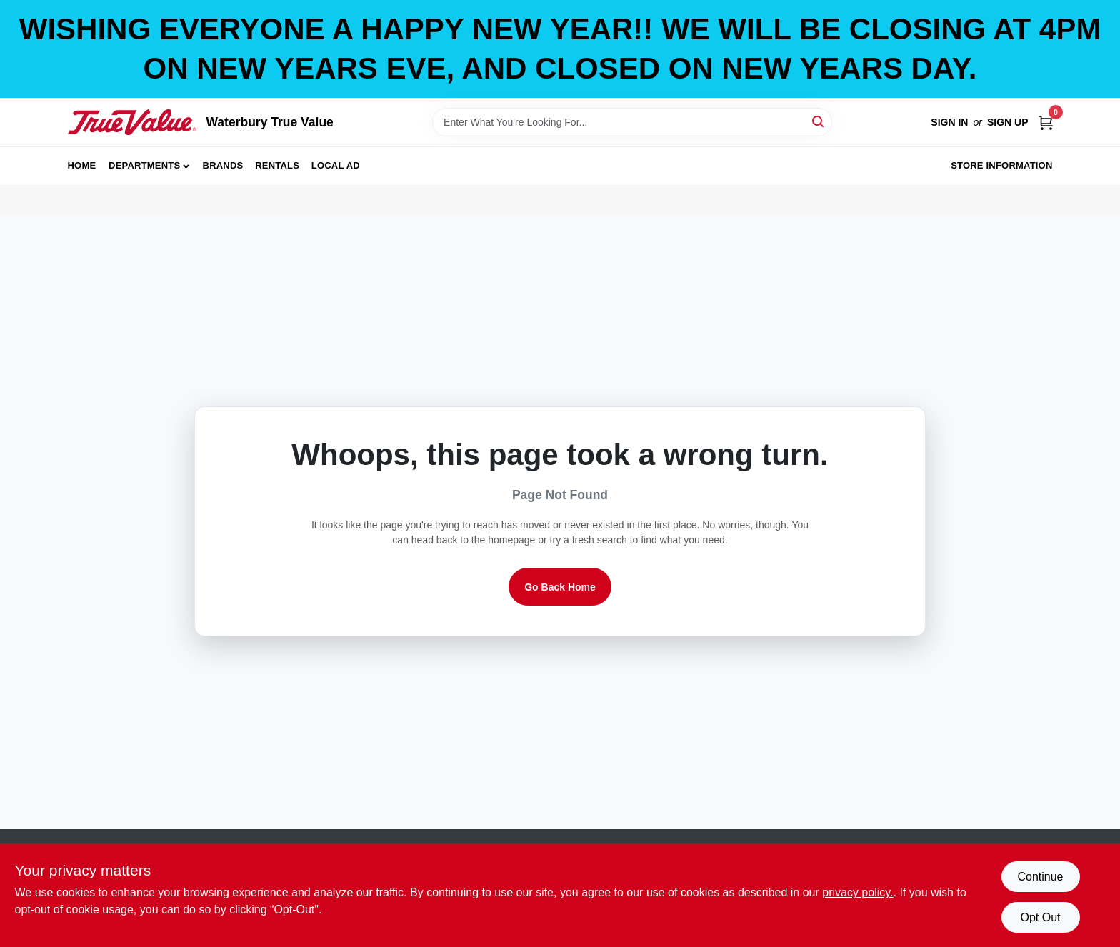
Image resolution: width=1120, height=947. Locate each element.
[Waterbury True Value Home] (132, 122)
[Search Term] (632, 122)
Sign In (949, 122)
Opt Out (1040, 917)
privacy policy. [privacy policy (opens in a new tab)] (857, 892)
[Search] (819, 121)
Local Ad (335, 165)
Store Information (1001, 165)
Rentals (277, 165)
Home (82, 165)
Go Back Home (560, 587)
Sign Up (1008, 122)
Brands (223, 165)
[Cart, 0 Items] (1046, 122)
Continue (1040, 877)
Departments (144, 165)
